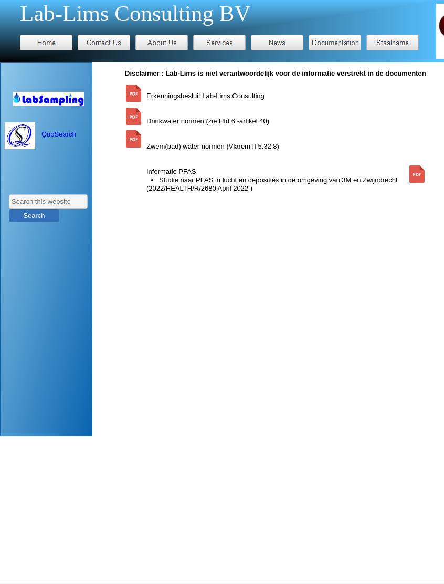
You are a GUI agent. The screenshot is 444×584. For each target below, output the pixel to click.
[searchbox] (48, 201)
